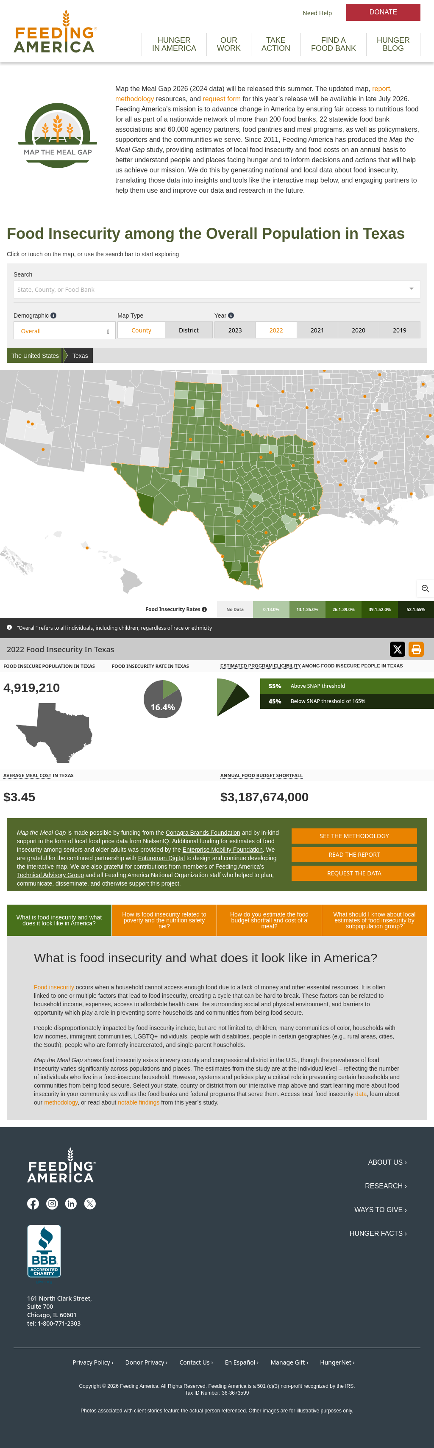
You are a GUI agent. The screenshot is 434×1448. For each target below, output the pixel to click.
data (361, 1094)
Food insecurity (54, 987)
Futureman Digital (161, 858)
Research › (386, 1186)
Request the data (354, 873)
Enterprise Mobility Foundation (223, 849)
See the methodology (354, 836)
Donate (383, 12)
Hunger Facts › (378, 1233)
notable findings (138, 1102)
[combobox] (217, 288)
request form (222, 98)
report (381, 88)
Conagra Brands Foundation (203, 832)
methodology (134, 98)
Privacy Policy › (92, 1362)
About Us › (387, 1162)
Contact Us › (196, 1362)
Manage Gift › (289, 1362)
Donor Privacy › (146, 1362)
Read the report (354, 854)
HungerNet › (337, 1362)
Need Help (317, 13)
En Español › (242, 1362)
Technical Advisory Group (50, 875)
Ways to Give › (380, 1209)
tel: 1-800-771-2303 (54, 1323)
